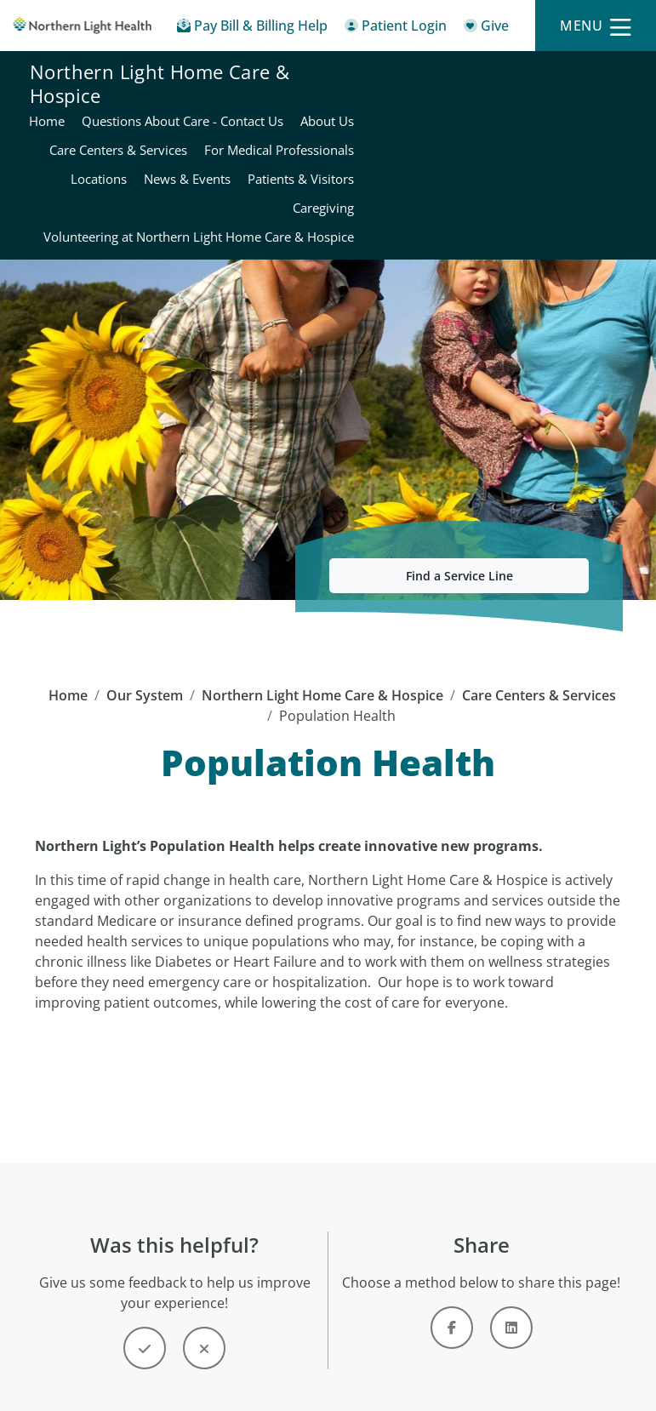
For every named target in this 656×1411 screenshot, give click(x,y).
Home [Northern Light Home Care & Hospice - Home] (389, 74)
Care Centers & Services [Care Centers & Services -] (539, 669)
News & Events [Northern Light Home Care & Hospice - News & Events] (380, 160)
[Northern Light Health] (82, 25)
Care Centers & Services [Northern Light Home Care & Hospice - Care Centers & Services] (556, 102)
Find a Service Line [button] (459, 549)
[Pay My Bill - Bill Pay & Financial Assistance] (252, 28)
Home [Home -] (68, 669)
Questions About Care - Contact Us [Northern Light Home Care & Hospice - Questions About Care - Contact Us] (524, 74)
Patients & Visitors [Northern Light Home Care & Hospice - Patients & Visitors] (494, 160)
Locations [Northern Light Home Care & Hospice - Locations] (597, 131)
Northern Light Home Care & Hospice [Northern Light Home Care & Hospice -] (322, 669)
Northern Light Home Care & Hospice (159, 143)
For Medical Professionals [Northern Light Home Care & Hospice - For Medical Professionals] (477, 131)
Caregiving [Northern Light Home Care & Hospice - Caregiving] (594, 160)
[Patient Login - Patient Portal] (396, 28)
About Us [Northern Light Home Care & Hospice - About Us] (444, 102)
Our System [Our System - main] (144, 669)
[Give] (486, 28)
